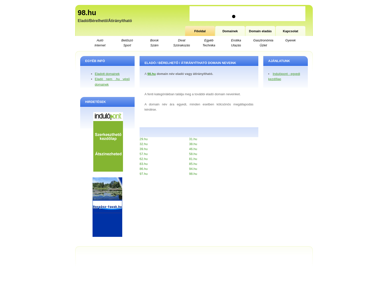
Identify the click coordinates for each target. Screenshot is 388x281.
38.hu (193, 144)
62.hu (144, 159)
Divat (181, 40)
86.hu (144, 169)
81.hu (193, 159)
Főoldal (200, 31)
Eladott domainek (107, 74)
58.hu (193, 154)
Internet (100, 45)
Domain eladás (260, 31)
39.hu (144, 149)
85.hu (193, 164)
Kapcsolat (290, 31)
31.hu (193, 139)
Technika (208, 45)
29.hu (144, 139)
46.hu (193, 149)
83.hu (144, 164)
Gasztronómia (263, 40)
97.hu (144, 174)
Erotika (236, 40)
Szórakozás (181, 45)
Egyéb (209, 40)
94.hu (193, 169)
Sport (127, 45)
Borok (154, 40)
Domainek (230, 31)
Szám (154, 45)
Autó (100, 40)
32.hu (144, 144)
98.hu (87, 13)
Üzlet (263, 45)
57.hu (144, 154)
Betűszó (127, 40)
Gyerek (290, 40)
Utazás (236, 45)
